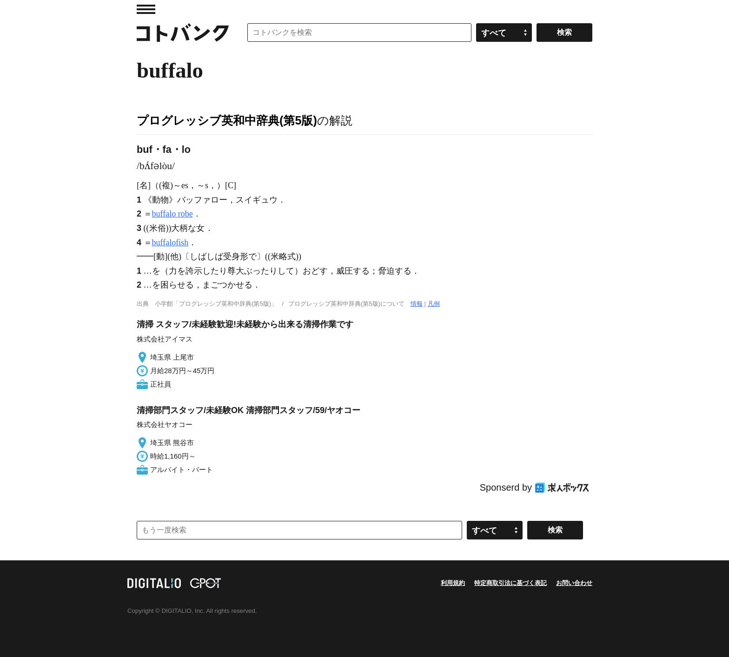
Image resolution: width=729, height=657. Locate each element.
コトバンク (183, 32)
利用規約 (453, 582)
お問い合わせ (574, 582)
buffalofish (170, 242)
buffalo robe (172, 213)
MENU (146, 9)
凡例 (434, 303)
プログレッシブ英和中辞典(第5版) (227, 120)
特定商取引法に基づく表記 (510, 582)
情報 (417, 303)
